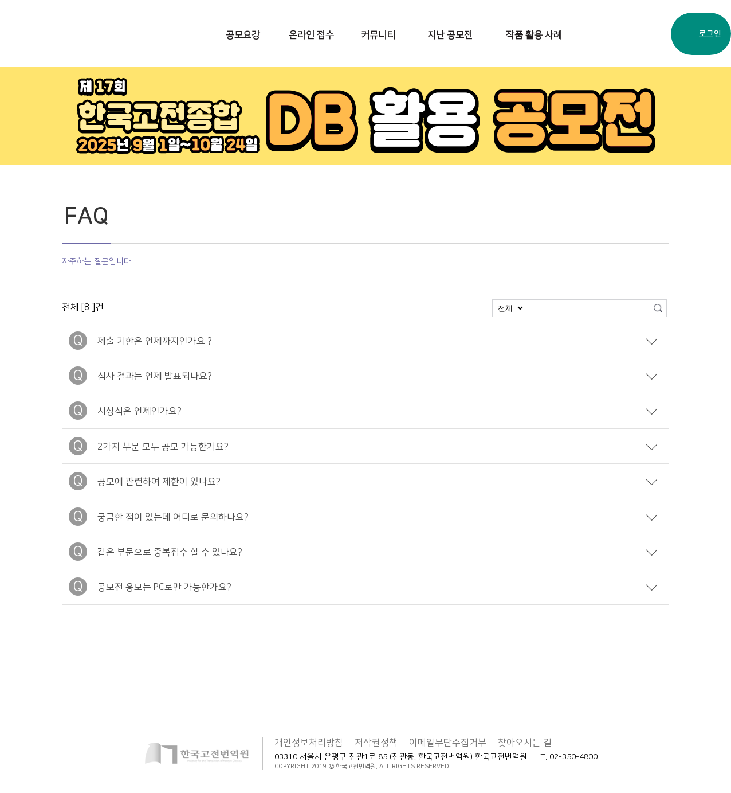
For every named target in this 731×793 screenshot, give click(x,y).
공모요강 (243, 35)
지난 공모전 (450, 35)
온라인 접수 (311, 35)
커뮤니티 (378, 35)
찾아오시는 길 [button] (525, 742)
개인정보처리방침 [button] (308, 742)
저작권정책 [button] (376, 742)
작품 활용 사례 (534, 35)
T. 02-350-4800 (569, 756)
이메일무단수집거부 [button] (447, 742)
